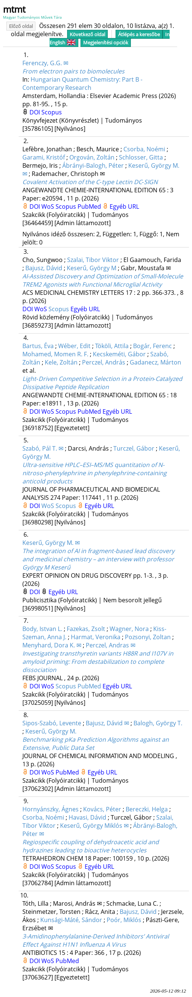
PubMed (90, 206)
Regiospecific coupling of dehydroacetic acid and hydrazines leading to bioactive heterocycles (90, 846)
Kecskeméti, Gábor (119, 354)
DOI (35, 112)
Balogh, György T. (157, 723)
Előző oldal (21, 26)
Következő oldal (87, 34)
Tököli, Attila (112, 346)
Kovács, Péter (102, 809)
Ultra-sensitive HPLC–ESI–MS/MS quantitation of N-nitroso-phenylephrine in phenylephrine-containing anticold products (94, 473)
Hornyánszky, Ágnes (50, 809)
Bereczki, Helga (147, 809)
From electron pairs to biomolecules (73, 71)
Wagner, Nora (129, 629)
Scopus (51, 112)
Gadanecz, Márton (155, 362)
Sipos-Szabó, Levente (51, 723)
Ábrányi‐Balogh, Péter (92, 165)
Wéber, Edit (74, 346)
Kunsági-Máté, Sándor (71, 920)
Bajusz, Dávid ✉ (107, 723)
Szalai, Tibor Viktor (93, 260)
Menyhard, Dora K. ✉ (51, 645)
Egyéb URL (124, 206)
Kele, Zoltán (61, 362)
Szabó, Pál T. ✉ (42, 448)
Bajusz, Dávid (43, 268)
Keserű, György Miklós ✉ (94, 825)
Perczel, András (103, 362)
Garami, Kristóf (43, 157)
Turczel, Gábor (133, 448)
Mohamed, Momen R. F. (55, 354)
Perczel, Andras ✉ (110, 645)
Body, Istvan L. (42, 629)
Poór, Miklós (124, 920)
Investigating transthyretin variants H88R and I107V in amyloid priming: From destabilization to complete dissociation (97, 661)
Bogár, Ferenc (152, 346)
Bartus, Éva (38, 346)
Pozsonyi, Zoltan (148, 637)
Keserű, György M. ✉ (51, 543)
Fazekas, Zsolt (86, 629)
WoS (48, 206)
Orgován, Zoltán (91, 157)
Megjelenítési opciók (105, 42)
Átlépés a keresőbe (139, 34)
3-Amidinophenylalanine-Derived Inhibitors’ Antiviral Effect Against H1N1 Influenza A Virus (95, 940)
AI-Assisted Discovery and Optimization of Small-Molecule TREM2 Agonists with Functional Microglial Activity (102, 280)
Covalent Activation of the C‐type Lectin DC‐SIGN (90, 182)
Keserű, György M (91, 268)
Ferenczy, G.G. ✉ (45, 63)
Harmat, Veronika (95, 637)
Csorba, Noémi (144, 149)
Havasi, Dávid (87, 817)
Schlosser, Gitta (141, 157)
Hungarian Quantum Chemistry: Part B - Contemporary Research (82, 83)
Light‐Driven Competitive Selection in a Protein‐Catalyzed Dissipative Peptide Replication (102, 383)
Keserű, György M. (50, 731)
